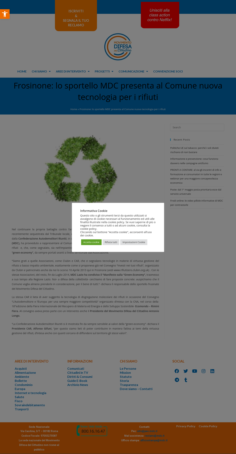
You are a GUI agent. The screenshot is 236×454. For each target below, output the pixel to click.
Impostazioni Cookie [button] (133, 242)
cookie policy (88, 229)
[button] (5, 14)
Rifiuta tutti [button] (111, 242)
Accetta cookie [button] (91, 242)
